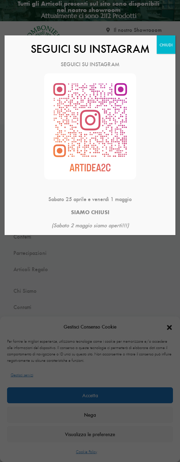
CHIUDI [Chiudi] (166, 44)
